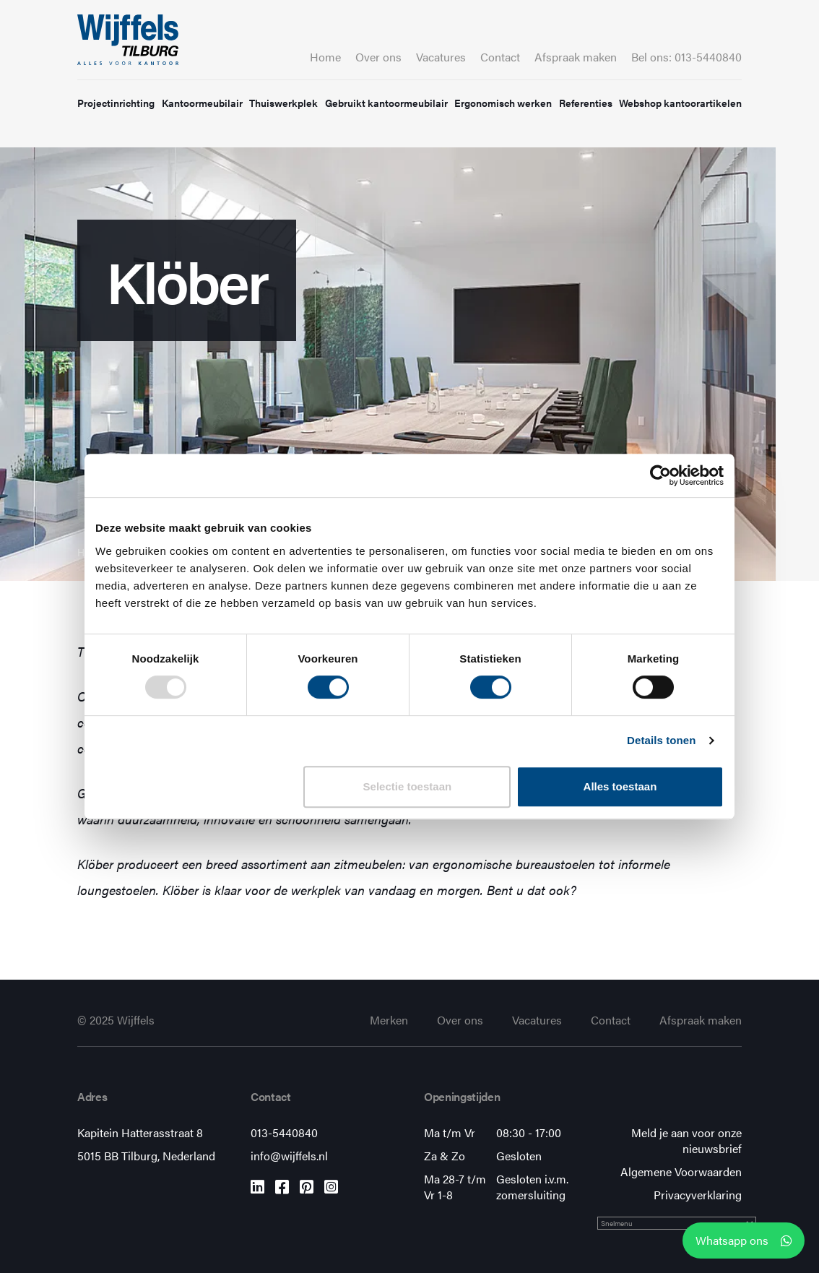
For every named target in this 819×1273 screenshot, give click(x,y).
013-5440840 (284, 1132)
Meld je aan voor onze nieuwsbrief (686, 1140)
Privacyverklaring (698, 1194)
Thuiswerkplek (283, 102)
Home (325, 56)
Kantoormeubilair (202, 102)
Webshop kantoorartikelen (680, 102)
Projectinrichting (116, 102)
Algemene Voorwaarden (681, 1171)
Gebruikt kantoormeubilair (386, 102)
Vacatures (441, 56)
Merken (389, 1019)
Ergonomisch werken (503, 102)
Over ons (378, 56)
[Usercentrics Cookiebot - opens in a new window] (660, 475)
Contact (500, 56)
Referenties (585, 102)
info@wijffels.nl (289, 1155)
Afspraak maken (575, 56)
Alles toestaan (620, 786)
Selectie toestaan (407, 786)
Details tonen (661, 740)
